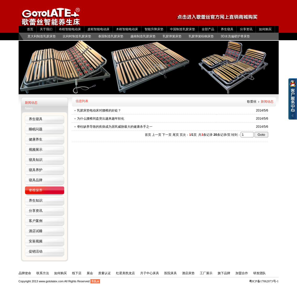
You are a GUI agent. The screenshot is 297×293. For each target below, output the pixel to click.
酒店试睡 (35, 231)
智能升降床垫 (154, 29)
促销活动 (35, 251)
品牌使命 (25, 273)
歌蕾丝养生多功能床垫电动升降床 (51, 19)
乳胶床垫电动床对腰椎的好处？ (99, 110)
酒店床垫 (188, 273)
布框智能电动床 (70, 29)
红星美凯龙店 (125, 273)
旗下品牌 (224, 273)
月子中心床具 (149, 273)
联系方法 (42, 273)
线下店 (76, 273)
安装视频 (35, 241)
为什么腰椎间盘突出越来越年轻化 (100, 118)
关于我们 (46, 29)
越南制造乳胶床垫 (143, 36)
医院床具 (170, 273)
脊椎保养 (35, 190)
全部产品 (208, 29)
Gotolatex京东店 (221, 19)
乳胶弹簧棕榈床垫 (201, 36)
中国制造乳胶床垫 (182, 29)
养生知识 (35, 200)
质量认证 (104, 273)
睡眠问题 (35, 129)
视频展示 (35, 149)
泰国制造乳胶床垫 (110, 36)
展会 (90, 273)
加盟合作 (241, 273)
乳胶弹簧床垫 (172, 36)
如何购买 (265, 29)
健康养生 (35, 139)
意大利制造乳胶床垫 (42, 36)
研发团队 (259, 273)
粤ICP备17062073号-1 (264, 281)
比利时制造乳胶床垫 (77, 36)
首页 (30, 29)
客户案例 (35, 221)
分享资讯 (246, 29)
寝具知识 (35, 160)
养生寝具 (227, 29)
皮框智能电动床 (98, 29)
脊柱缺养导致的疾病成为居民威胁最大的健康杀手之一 (114, 126)
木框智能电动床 (127, 29)
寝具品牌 (35, 180)
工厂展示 (206, 273)
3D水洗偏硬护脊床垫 (235, 36)
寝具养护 (35, 170)
